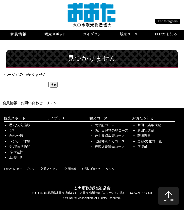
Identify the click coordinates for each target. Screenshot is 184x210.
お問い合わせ (32, 103)
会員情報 (10, 103)
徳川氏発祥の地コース (111, 130)
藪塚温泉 (144, 136)
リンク (51, 103)
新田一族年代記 (149, 125)
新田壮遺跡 (145, 130)
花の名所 (16, 152)
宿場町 (142, 147)
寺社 (12, 130)
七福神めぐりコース (110, 141)
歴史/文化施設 (19, 125)
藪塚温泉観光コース (110, 147)
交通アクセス (49, 169)
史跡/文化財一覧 (149, 141)
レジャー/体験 (19, 141)
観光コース (98, 118)
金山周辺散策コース (110, 136)
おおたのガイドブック (19, 169)
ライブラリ (56, 118)
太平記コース (105, 125)
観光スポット (15, 118)
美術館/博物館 (19, 147)
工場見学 (16, 158)
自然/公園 (16, 136)
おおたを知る (143, 118)
